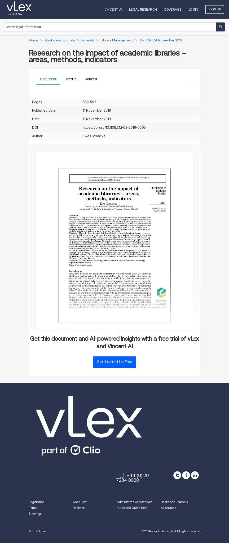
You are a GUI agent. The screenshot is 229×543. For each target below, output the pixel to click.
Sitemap (35, 514)
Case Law (80, 502)
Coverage (172, 9)
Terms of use (37, 531)
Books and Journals (174, 502)
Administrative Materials (134, 502)
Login (193, 9)
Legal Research (143, 9)
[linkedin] (195, 475)
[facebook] (186, 475)
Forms (33, 508)
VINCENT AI (113, 9)
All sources (168, 508)
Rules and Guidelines (132, 508)
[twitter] (177, 475)
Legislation (36, 502)
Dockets (78, 508)
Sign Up (214, 9)
